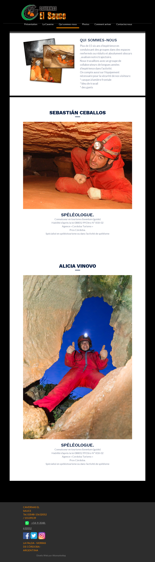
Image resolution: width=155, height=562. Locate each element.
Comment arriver (102, 24)
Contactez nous (124, 24)
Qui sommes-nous (68, 24)
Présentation (30, 24)
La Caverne (48, 24)
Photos (85, 24)
